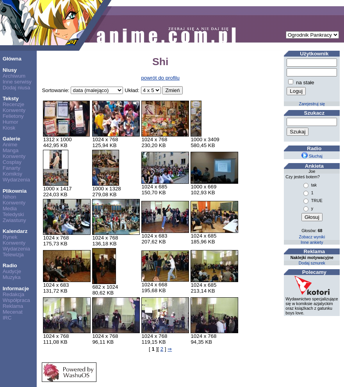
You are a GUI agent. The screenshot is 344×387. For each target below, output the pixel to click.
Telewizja (13, 254)
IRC (7, 318)
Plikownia (15, 191)
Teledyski (13, 214)
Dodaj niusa (16, 88)
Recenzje (14, 104)
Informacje (16, 288)
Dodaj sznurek (312, 263)
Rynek (10, 237)
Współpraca (16, 300)
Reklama (13, 306)
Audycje (12, 271)
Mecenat (13, 312)
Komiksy (12, 174)
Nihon (9, 197)
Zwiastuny (14, 220)
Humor (10, 122)
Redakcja (14, 294)
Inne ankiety (312, 242)
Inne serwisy (17, 82)
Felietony (13, 116)
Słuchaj (312, 156)
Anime (10, 144)
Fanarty (11, 168)
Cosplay (12, 162)
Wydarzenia (16, 180)
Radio (10, 265)
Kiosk (9, 128)
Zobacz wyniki (312, 236)
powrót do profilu (160, 78)
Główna (12, 59)
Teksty (11, 98)
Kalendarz (15, 231)
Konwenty (14, 110)
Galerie (11, 139)
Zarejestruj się (312, 103)
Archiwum (14, 76)
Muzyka (12, 277)
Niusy (10, 70)
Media (10, 208)
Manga (11, 150)
